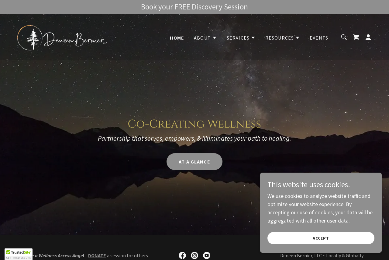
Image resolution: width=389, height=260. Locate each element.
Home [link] (177, 38)
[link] (62, 36)
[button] (205, 37)
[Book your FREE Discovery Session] (194, 7)
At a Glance (194, 162)
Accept (321, 238)
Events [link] (319, 38)
